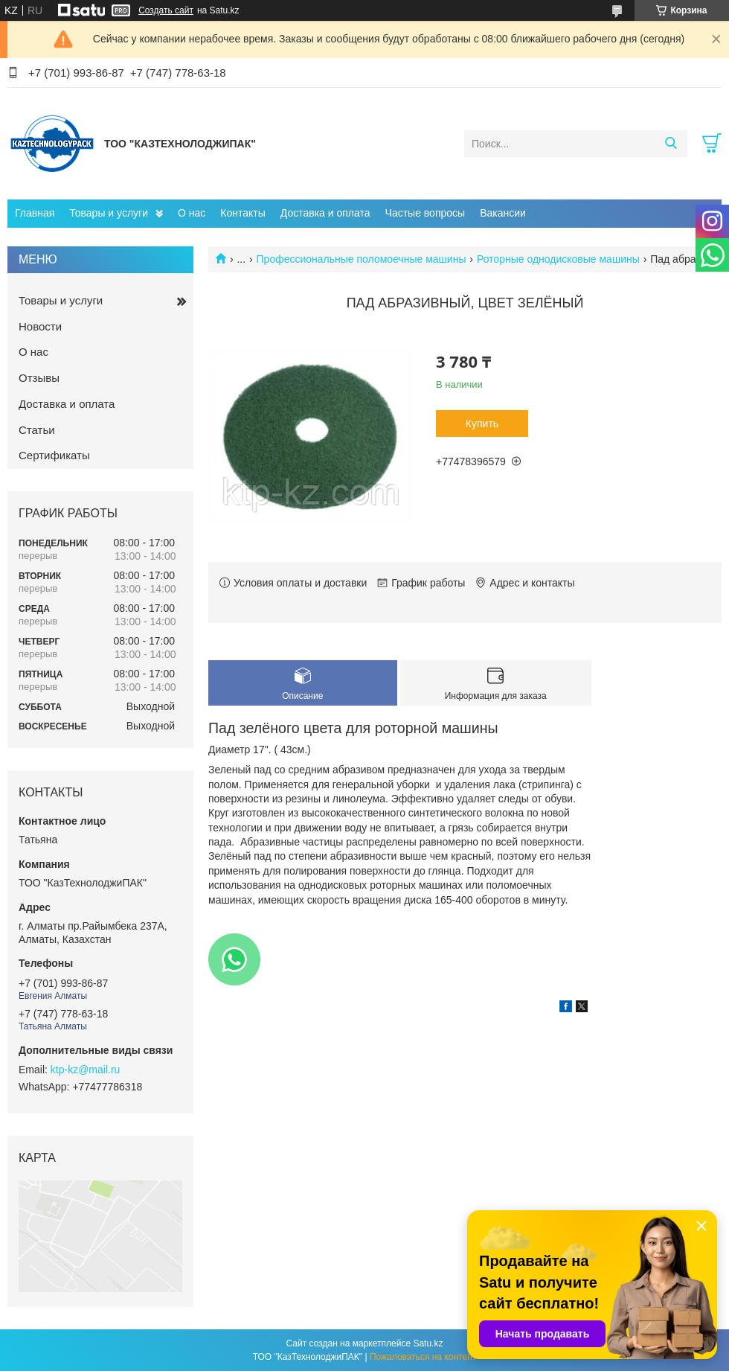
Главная (34, 213)
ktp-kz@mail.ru (86, 1070)
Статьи (37, 430)
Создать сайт (165, 10)
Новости (40, 326)
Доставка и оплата (325, 213)
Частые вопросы (425, 213)
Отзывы (39, 377)
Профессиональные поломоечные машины (361, 259)
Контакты (242, 213)
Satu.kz (428, 1343)
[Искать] (670, 143)
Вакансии (503, 213)
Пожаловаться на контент (423, 1357)
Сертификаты (54, 455)
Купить (482, 423)
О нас (191, 213)
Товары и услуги (108, 213)
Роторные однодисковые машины (558, 259)
